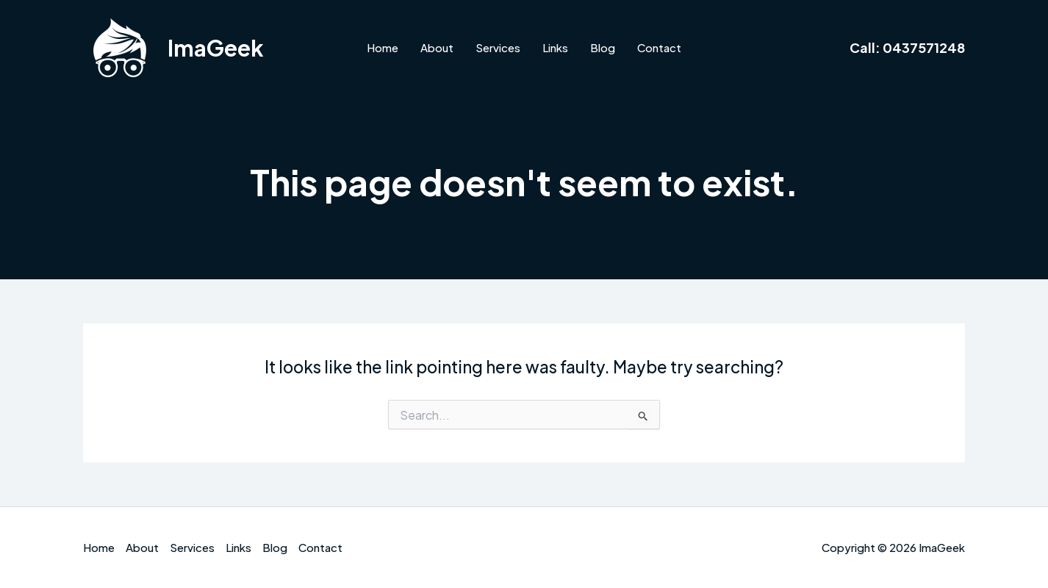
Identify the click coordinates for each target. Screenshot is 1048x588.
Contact (659, 47)
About (436, 47)
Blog (602, 47)
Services (497, 47)
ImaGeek (216, 48)
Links (555, 47)
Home (382, 47)
